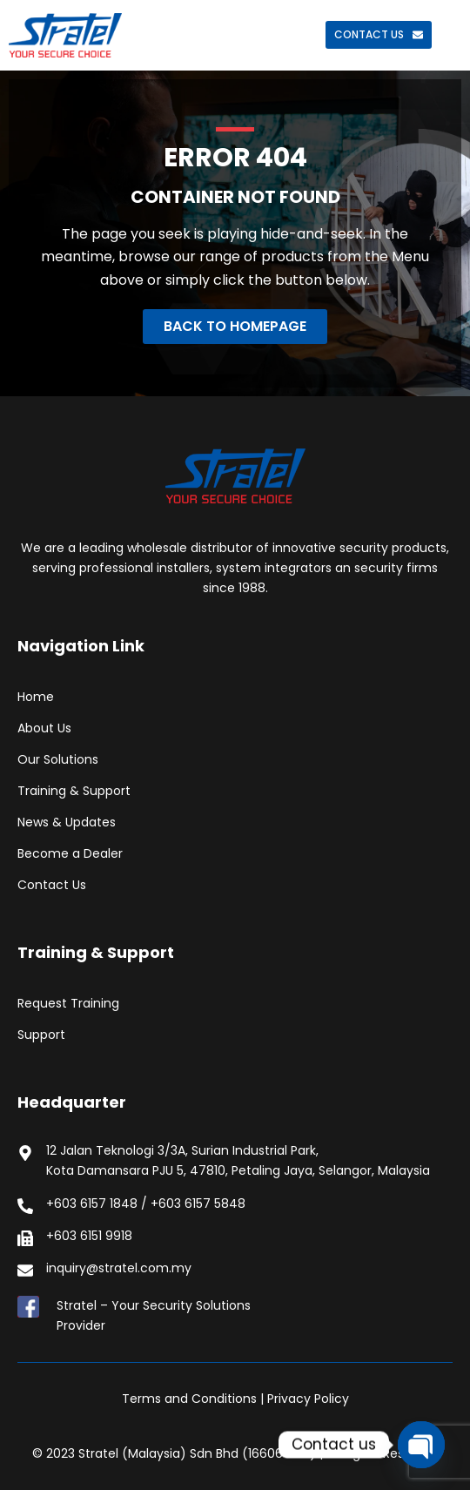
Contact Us (51, 884)
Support (41, 1034)
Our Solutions (57, 759)
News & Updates (66, 822)
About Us (44, 728)
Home (35, 696)
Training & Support (74, 790)
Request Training (68, 1003)
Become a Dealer (70, 853)
